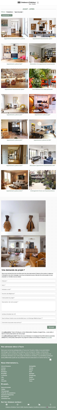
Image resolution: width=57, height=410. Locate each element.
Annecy (3, 368)
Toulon (31, 377)
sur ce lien (49, 337)
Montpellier (32, 366)
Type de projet (18, 12)
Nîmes (31, 370)
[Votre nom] (28, 285)
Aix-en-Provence (6, 366)
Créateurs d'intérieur (27, 3)
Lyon (2, 379)
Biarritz (3, 370)
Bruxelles (4, 373)
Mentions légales (28, 407)
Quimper (31, 373)
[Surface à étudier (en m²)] (28, 314)
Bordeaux (4, 371)
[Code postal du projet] (28, 298)
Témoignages (5, 391)
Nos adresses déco (12, 347)
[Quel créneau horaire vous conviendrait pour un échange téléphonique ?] (28, 318)
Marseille (3, 381)
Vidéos (3, 389)
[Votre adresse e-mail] (28, 289)
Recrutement (5, 396)
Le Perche (4, 375)
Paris (30, 371)
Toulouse (31, 379)
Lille (2, 377)
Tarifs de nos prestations (8, 393)
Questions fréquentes (7, 394)
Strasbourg (32, 375)
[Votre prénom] (28, 281)
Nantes (31, 368)
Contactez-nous (5, 398)
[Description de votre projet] (28, 306)
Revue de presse (6, 387)
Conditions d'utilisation (40, 407)
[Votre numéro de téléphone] (28, 293)
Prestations (9, 12)
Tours (30, 381)
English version (51, 407)
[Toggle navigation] (38, 2)
